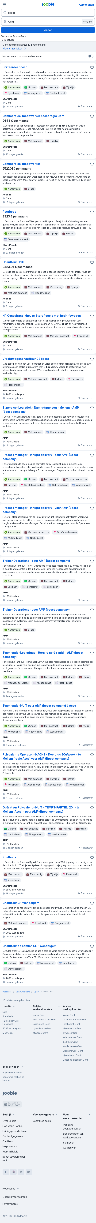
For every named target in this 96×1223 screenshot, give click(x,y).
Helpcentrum (10, 1146)
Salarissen (68, 1142)
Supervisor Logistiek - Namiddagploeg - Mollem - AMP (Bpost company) (41, 409)
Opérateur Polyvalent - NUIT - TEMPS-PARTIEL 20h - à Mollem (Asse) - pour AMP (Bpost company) (41, 809)
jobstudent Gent (41, 1024)
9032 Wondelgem (12, 1028)
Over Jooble (9, 1120)
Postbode (9, 211)
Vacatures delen (42, 1120)
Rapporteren (85, 106)
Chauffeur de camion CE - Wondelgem (30, 946)
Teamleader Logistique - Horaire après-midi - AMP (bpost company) (43, 654)
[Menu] (4, 4)
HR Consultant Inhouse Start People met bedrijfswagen (42, 315)
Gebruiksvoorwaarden (15, 1196)
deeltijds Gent (70, 1041)
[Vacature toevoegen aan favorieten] (92, 67)
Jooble (23, 1216)
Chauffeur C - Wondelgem (21, 903)
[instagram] (13, 1172)
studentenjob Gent (73, 1046)
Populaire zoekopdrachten (19, 1000)
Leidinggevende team (15, 1131)
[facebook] (6, 1172)
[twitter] (21, 1172)
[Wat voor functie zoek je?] (48, 13)
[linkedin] (29, 1172)
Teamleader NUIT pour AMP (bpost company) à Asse (39, 705)
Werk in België (10, 1151)
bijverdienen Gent (72, 1055)
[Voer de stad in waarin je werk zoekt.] (48, 22)
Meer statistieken (15, 48)
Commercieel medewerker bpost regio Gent (34, 116)
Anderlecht (8, 1016)
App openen (86, 4)
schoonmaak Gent (72, 1037)
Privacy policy (10, 1203)
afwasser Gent (40, 1033)
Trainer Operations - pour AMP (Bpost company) (36, 560)
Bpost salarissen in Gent (75, 1059)
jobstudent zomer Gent (45, 1019)
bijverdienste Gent (42, 1028)
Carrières (8, 1141)
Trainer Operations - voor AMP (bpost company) (36, 609)
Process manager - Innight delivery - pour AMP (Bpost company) (40, 457)
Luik (5, 1011)
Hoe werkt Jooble (13, 1126)
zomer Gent (39, 1015)
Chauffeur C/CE (14, 262)
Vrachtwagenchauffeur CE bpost (26, 358)
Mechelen (8, 1033)
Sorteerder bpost (15, 67)
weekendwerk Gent (73, 1050)
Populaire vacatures (13, 1072)
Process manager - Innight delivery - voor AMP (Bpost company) (40, 510)
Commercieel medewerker (21, 163)
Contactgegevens (13, 1136)
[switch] (90, 56)
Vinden (48, 30)
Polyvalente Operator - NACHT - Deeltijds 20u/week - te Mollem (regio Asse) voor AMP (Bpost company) (42, 756)
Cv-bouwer (69, 1147)
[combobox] (11, 1188)
